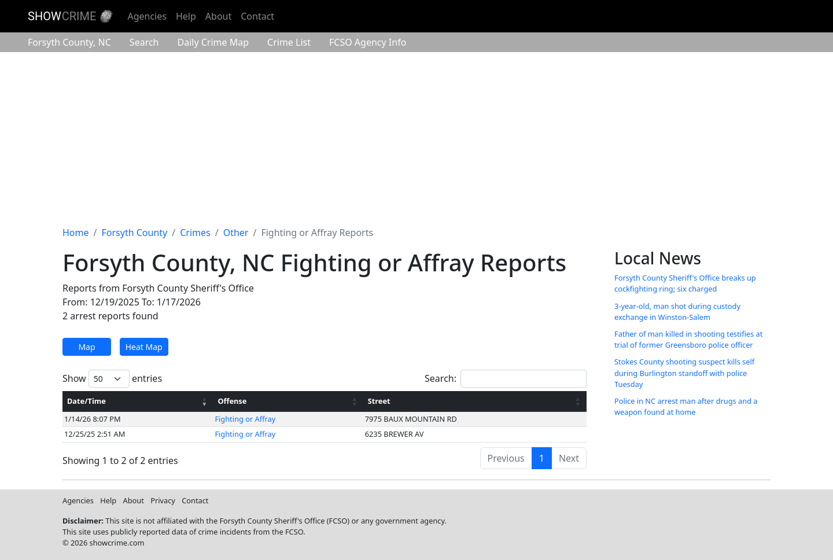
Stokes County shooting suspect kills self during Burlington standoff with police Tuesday (684, 372)
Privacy (162, 500)
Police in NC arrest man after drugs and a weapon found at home (686, 406)
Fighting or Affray (245, 419)
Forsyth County (69, 42)
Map (86, 346)
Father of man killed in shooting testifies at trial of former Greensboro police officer (688, 339)
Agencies (146, 16)
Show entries (112, 379)
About (218, 16)
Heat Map (144, 346)
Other (236, 232)
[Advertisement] (416, 139)
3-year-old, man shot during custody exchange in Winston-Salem (677, 311)
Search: (506, 379)
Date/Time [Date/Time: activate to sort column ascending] (86, 401)
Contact (257, 16)
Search (144, 42)
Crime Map (213, 42)
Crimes (195, 232)
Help (186, 16)
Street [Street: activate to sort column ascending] (379, 401)
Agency (367, 42)
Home (75, 232)
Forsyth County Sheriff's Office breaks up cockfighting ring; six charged (685, 283)
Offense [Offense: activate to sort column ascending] (232, 401)
